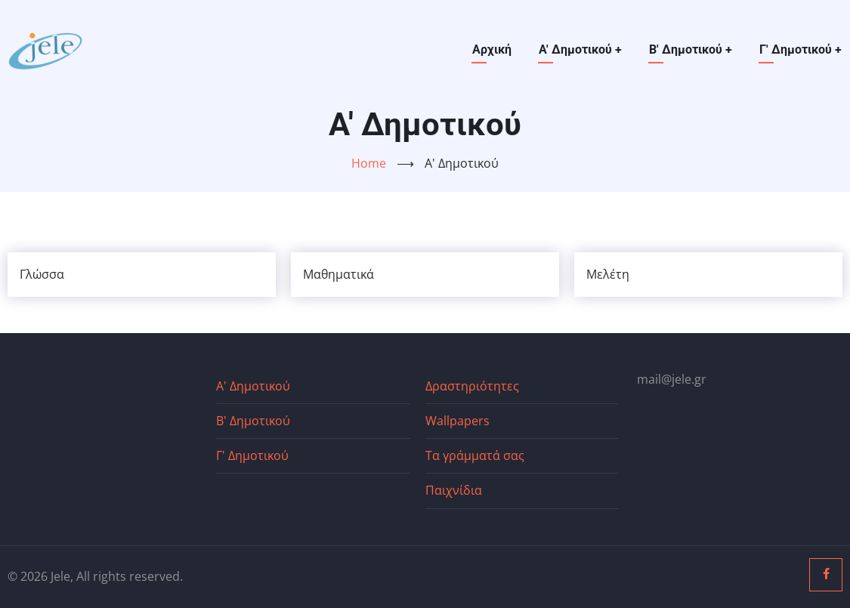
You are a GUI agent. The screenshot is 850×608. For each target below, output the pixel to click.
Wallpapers (457, 420)
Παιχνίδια (453, 490)
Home (368, 163)
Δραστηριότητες (472, 386)
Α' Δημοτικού (580, 49)
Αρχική (492, 49)
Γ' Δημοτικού (800, 49)
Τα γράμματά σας (474, 455)
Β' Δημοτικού (690, 49)
